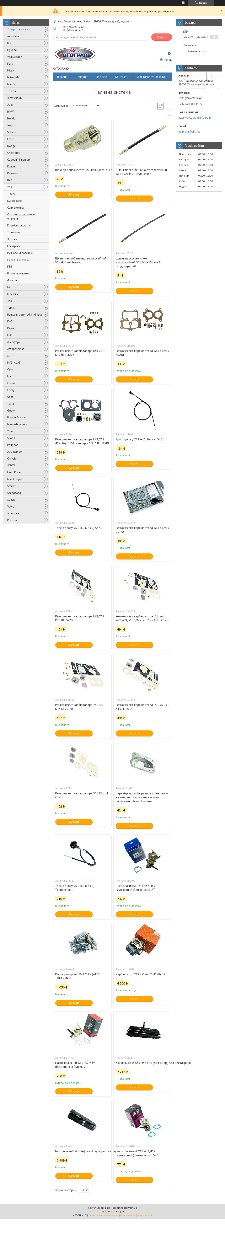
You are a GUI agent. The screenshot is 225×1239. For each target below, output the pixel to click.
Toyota (11, 91)
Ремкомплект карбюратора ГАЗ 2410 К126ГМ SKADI (80, 353)
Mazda (11, 84)
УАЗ (9, 187)
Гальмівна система (18, 225)
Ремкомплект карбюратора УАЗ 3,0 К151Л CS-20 (79, 707)
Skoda (11, 438)
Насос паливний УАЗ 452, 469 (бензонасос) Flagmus (75, 1065)
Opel (10, 369)
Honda (11, 118)
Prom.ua (132, 1207)
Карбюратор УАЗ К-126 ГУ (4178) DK (140, 974)
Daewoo (12, 173)
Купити (74, 194)
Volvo (10, 506)
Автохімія (13, 36)
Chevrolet (13, 153)
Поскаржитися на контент (103, 1215)
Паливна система (18, 260)
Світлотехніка (15, 207)
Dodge (11, 146)
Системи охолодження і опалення (22, 216)
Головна (62, 76)
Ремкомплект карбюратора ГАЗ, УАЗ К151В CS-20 (79, 618)
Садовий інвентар (18, 159)
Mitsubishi (13, 77)
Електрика (13, 246)
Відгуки (216, 76)
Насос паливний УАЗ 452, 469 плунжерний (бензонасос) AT (135, 888)
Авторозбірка (15, 349)
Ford (10, 63)
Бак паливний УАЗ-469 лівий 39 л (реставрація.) (82, 1151)
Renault (11, 166)
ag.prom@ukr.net (189, 131)
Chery (11, 390)
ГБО (9, 335)
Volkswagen (14, 57)
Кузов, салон (15, 201)
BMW (10, 111)
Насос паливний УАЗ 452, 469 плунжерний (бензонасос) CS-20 (137, 1153)
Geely (11, 410)
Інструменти (14, 98)
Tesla (10, 404)
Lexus (10, 139)
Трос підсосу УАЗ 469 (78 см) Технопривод (74, 888)
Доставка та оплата (151, 76)
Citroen (11, 383)
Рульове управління (20, 253)
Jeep (10, 125)
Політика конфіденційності (136, 1215)
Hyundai (12, 50)
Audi (10, 105)
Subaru (11, 132)
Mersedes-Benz (17, 424)
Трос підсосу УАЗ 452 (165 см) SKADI (141, 439)
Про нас (101, 76)
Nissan (11, 70)
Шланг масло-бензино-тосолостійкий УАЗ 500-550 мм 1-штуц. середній (139, 262)
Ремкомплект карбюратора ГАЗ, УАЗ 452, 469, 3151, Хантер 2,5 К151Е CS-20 (142, 618)
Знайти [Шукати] (161, 37)
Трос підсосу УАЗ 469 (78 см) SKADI (79, 528)
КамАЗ (11, 328)
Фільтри (12, 280)
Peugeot (12, 445)
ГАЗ (9, 287)
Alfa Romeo (14, 452)
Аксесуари (13, 342)
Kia (9, 43)
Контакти (121, 76)
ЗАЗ (9, 301)
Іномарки (13, 513)
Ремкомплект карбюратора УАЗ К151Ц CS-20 (81, 795)
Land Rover (14, 472)
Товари (81, 76)
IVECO (11, 465)
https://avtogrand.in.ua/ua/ (194, 117)
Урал (10, 431)
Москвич (12, 294)
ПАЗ (9, 321)
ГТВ (9, 266)
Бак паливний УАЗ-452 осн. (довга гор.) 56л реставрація (143, 1063)
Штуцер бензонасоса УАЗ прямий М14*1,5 (82, 170)
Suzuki (11, 500)
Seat (10, 397)
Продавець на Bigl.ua (112, 1211)
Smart (11, 486)
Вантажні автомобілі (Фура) (24, 314)
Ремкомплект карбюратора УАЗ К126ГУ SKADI (142, 353)
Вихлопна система (18, 273)
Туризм (11, 308)
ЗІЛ (9, 356)
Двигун (11, 194)
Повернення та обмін (187, 76)
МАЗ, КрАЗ (13, 362)
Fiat (9, 376)
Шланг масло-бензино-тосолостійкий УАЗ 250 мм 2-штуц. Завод (141, 172)
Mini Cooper (14, 479)
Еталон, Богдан (16, 417)
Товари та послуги (18, 29)
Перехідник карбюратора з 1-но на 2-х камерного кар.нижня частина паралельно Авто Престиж (142, 797)
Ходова (12, 239)
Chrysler (12, 458)
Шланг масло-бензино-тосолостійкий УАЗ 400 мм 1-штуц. (80, 260)
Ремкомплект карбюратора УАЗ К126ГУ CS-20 (142, 530)
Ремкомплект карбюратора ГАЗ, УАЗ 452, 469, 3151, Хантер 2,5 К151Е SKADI (82, 441)
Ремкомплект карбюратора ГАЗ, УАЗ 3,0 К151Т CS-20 (142, 707)
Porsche (12, 520)
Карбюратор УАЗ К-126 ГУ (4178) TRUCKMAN (77, 976)
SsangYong (14, 493)
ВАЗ (9, 180)
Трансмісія (13, 232)
